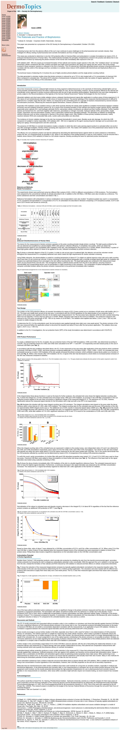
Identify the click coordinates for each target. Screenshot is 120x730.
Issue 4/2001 (6, 31)
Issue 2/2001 (6, 35)
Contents (109, 2)
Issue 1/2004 (6, 23)
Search (93, 2)
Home (4, 15)
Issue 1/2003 (6, 26)
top (18, 726)
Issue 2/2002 (6, 28)
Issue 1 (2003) (36, 28)
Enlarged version (22, 235)
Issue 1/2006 (6, 18)
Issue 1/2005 (6, 21)
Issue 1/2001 (6, 36)
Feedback (100, 2)
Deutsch (116, 2)
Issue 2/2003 (6, 25)
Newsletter (5, 40)
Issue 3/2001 (6, 33)
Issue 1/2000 (6, 38)
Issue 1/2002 (6, 30)
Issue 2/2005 (6, 20)
